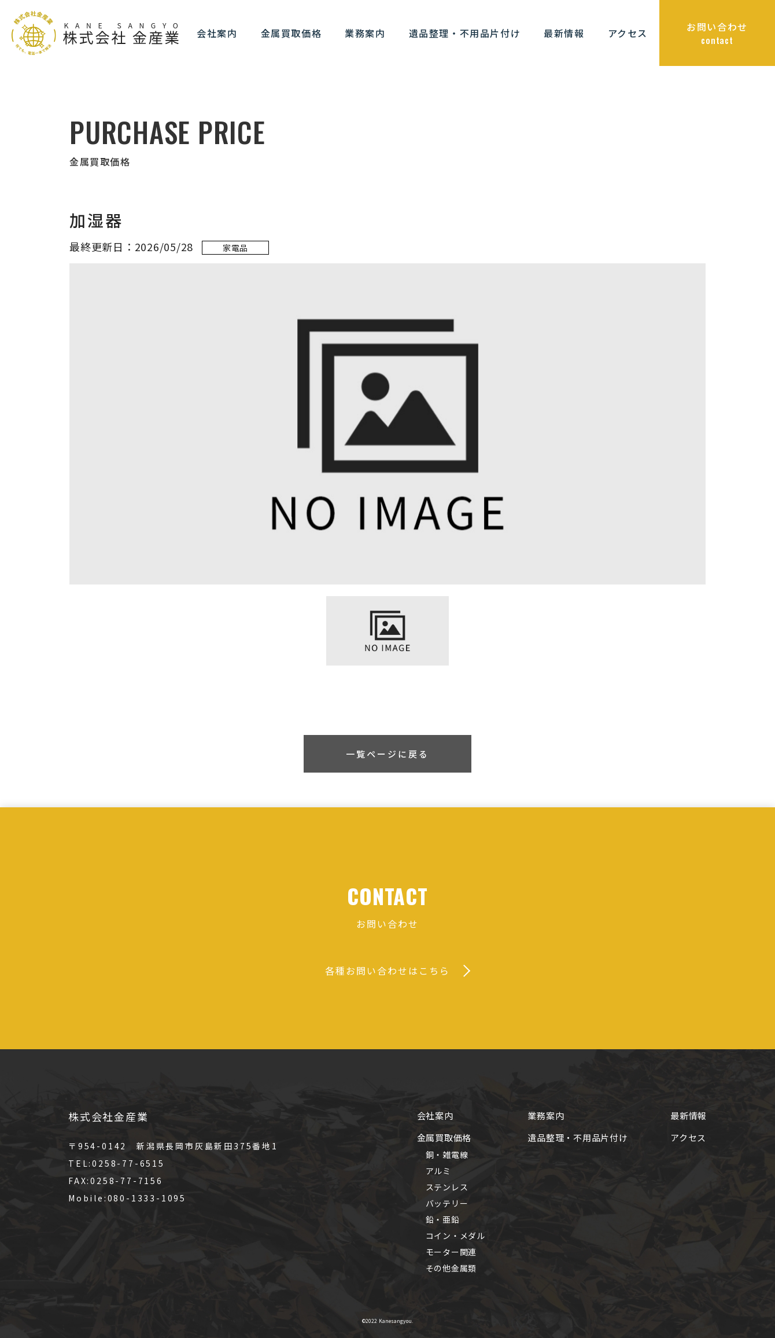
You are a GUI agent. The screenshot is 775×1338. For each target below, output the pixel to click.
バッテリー (447, 1203)
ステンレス (447, 1187)
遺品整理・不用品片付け (577, 1137)
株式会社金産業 (108, 1116)
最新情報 (688, 1115)
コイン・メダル (455, 1235)
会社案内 (435, 1115)
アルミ (438, 1171)
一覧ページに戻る (387, 754)
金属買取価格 (444, 1137)
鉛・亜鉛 (443, 1219)
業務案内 (545, 1115)
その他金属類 (451, 1268)
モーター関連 (451, 1252)
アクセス (688, 1137)
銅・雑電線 (447, 1154)
